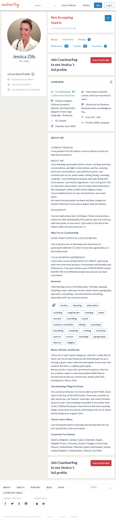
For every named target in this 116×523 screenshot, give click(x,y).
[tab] (54, 39)
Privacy (62, 516)
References (60, 46)
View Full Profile (101, 60)
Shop (61, 487)
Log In (109, 5)
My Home (68, 39)
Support (36, 487)
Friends (80, 46)
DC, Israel (24, 61)
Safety (86, 5)
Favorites (99, 46)
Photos (84, 39)
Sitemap (74, 516)
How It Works (69, 5)
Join (98, 5)
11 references (63, 91)
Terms (50, 516)
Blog (49, 487)
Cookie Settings (12, 492)
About (54, 39)
